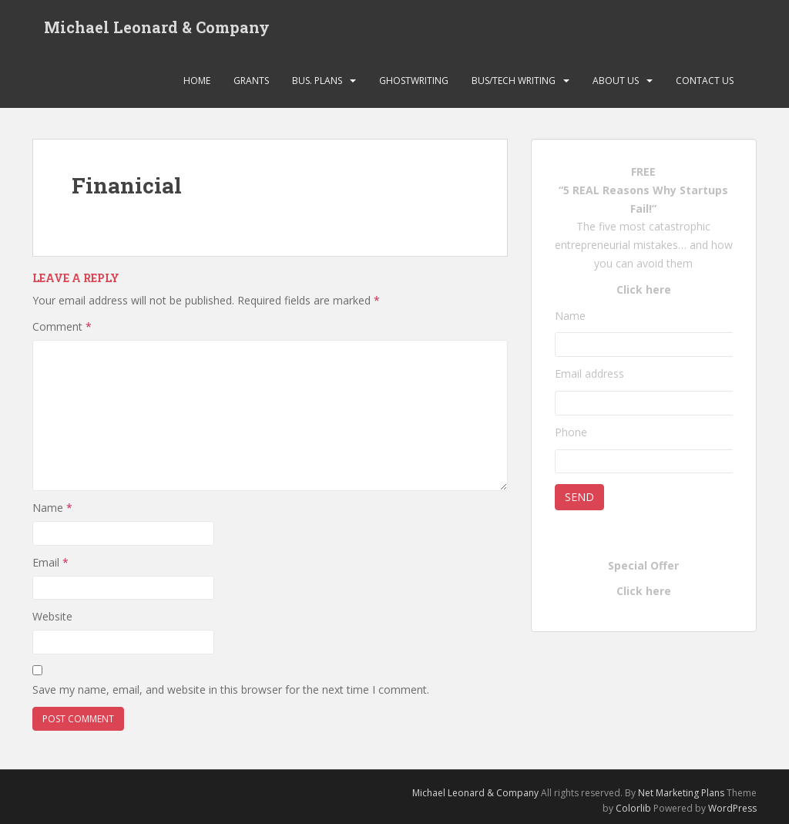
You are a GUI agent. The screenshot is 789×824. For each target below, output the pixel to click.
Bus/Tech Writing (514, 80)
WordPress (732, 808)
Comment (62, 326)
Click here (643, 289)
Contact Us (705, 80)
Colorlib (633, 808)
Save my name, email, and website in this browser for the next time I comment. (230, 689)
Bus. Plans (317, 80)
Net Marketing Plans (682, 792)
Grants (251, 80)
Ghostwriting (413, 80)
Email (50, 562)
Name (52, 507)
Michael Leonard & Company (157, 27)
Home (196, 80)
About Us (616, 80)
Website (52, 616)
